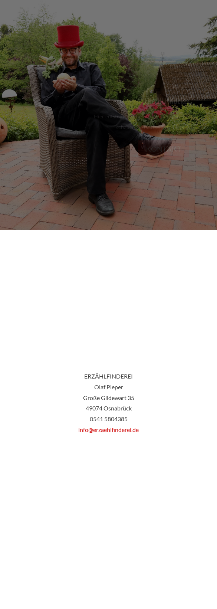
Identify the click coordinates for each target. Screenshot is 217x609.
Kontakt (163, 149)
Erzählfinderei (167, 102)
